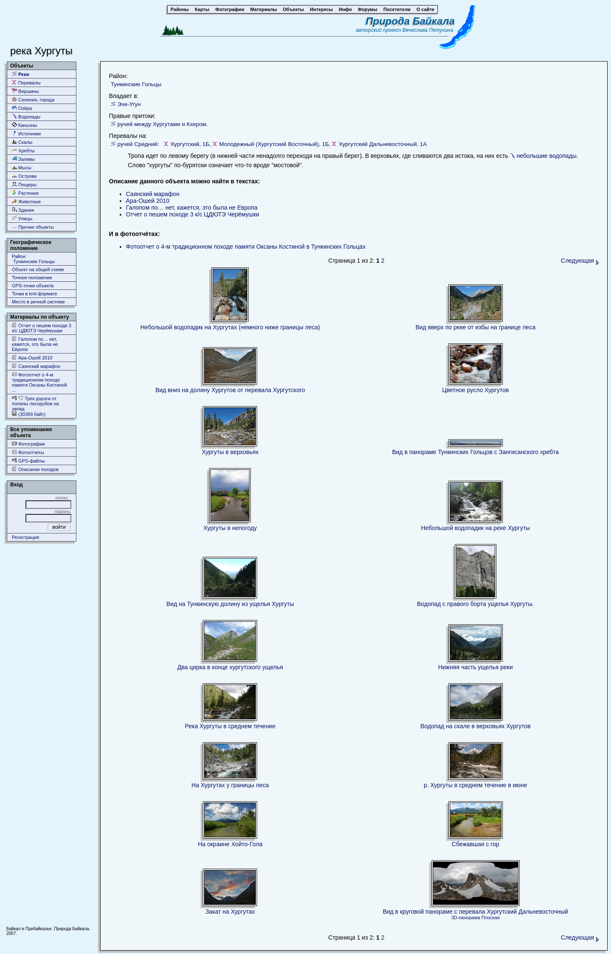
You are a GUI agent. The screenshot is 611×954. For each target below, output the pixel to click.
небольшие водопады (546, 155)
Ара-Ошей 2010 (32, 357)
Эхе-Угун (129, 104)
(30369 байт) (28, 414)
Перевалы (26, 82)
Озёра (22, 108)
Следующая (580, 260)
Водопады (26, 116)
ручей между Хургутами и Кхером (162, 124)
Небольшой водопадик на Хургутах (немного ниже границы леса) (230, 327)
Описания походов (35, 469)
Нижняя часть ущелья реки (475, 667)
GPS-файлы (28, 460)
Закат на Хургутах (230, 911)
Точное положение (32, 277)
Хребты (23, 150)
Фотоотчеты (28, 452)
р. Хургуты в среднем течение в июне (475, 785)
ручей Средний (137, 144)
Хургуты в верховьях (230, 452)
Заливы (23, 159)
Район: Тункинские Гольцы (33, 259)
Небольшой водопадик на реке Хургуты (475, 528)
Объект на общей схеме (38, 269)
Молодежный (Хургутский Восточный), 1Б (274, 144)
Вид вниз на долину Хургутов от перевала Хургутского (230, 390)
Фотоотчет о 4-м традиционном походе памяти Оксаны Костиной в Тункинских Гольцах (246, 246)
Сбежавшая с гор (475, 844)
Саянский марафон (36, 366)
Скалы (22, 142)
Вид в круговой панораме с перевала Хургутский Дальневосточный (475, 911)
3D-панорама (465, 917)
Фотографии (28, 443)
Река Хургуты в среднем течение (230, 726)
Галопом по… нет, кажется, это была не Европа (35, 344)
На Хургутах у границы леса (230, 785)
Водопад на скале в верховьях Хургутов (475, 726)
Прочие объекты (33, 227)
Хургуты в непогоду (230, 528)
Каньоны (24, 125)
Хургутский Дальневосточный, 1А (383, 144)
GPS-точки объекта (32, 285)
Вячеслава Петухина (427, 30)
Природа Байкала (410, 21)
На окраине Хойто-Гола (230, 844)
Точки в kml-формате (34, 293)
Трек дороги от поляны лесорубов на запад (35, 403)
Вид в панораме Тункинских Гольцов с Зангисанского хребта (475, 452)
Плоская (490, 917)
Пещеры (24, 184)
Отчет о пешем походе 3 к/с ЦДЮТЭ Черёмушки (41, 328)
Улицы (22, 218)
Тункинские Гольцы (136, 84)
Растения (25, 193)
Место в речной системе (38, 301)
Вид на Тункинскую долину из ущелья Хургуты (230, 603)
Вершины (25, 91)
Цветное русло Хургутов (475, 390)
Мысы (21, 167)
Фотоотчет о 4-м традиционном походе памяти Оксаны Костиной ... (39, 382)
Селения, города (33, 99)
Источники (26, 133)
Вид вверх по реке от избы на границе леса (475, 327)
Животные (26, 201)
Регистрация (25, 537)
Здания (23, 210)
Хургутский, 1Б (190, 144)
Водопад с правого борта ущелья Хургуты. (475, 603)
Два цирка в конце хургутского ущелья (230, 667)
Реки (20, 74)
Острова (24, 176)
